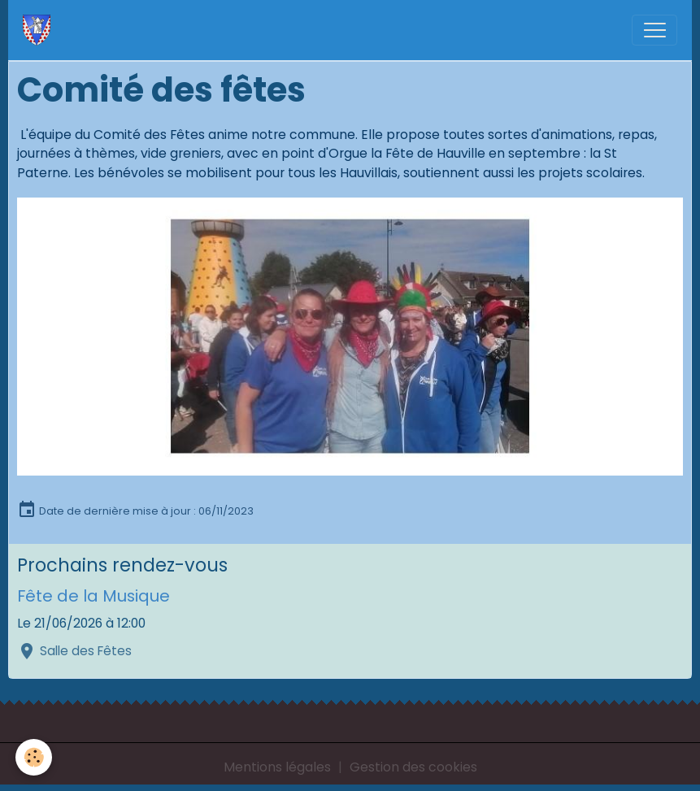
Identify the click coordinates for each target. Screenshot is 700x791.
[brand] (40, 30)
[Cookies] (34, 757)
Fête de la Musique (93, 596)
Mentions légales (277, 767)
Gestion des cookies (413, 767)
